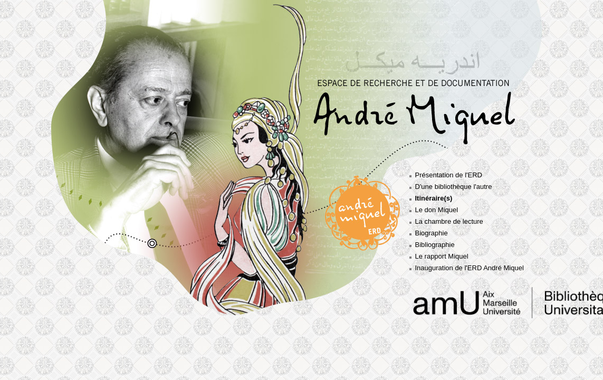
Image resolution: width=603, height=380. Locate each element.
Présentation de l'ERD (449, 175)
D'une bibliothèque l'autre (453, 187)
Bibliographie (435, 245)
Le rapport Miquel (441, 256)
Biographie (431, 233)
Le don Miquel (436, 210)
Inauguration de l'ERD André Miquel (469, 268)
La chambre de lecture (449, 221)
